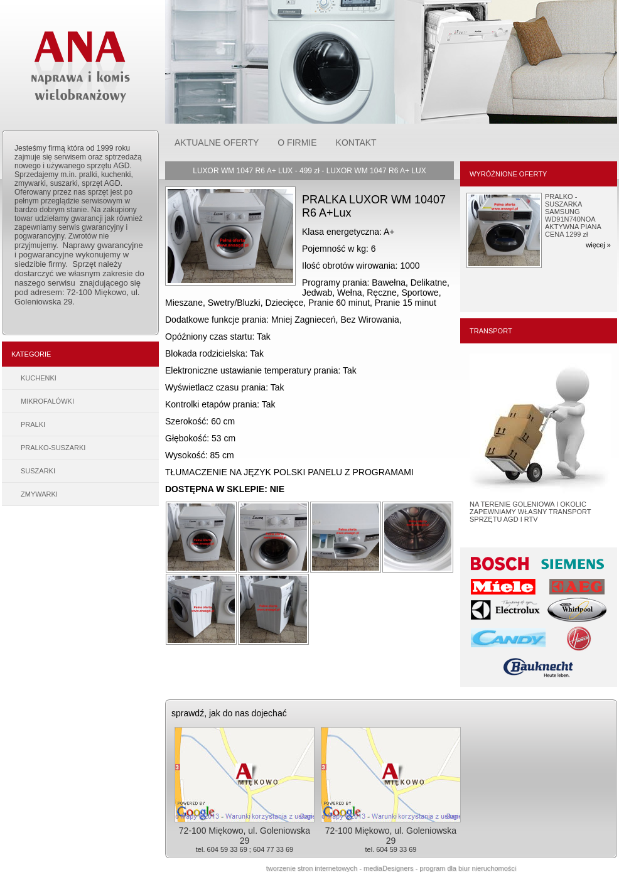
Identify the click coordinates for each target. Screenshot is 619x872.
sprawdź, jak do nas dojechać (229, 713)
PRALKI (33, 424)
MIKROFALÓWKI (47, 401)
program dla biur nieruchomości (467, 868)
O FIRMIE (296, 142)
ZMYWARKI (39, 494)
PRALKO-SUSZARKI (53, 447)
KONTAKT (356, 142)
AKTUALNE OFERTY (217, 142)
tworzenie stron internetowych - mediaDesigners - (343, 868)
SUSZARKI (38, 471)
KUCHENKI (39, 378)
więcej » (598, 245)
